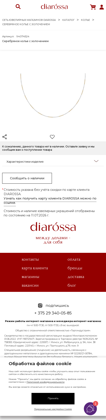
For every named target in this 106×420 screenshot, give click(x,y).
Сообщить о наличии (27, 178)
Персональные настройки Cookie (53, 409)
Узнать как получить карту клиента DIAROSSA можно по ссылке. (50, 200)
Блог (72, 285)
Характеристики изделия (52, 161)
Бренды (75, 268)
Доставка (76, 277)
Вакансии (30, 285)
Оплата (74, 259)
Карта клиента (35, 268)
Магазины (30, 277)
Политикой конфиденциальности (45, 382)
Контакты (30, 259)
